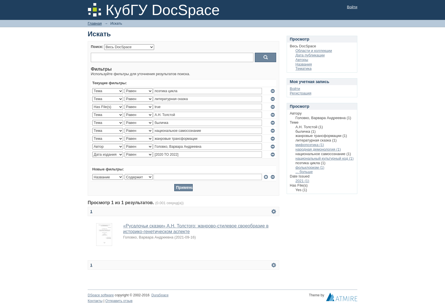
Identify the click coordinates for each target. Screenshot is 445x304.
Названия (303, 64)
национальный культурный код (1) (324, 158)
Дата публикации (310, 55)
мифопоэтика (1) (309, 145)
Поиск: (97, 47)
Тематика (303, 68)
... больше (304, 172)
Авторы (301, 60)
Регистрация (300, 93)
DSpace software (101, 295)
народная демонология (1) (318, 149)
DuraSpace (159, 295)
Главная (95, 23)
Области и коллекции (313, 50)
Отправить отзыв (119, 301)
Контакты (95, 301)
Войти (352, 7)
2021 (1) (302, 181)
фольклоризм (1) (309, 167)
